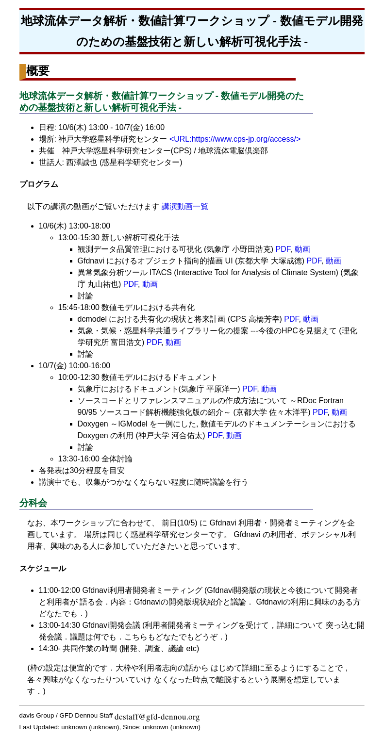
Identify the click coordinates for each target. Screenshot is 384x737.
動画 (302, 249)
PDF (283, 249)
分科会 (33, 503)
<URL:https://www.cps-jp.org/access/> (235, 139)
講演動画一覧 (185, 206)
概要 (38, 70)
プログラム (38, 184)
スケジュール (42, 568)
